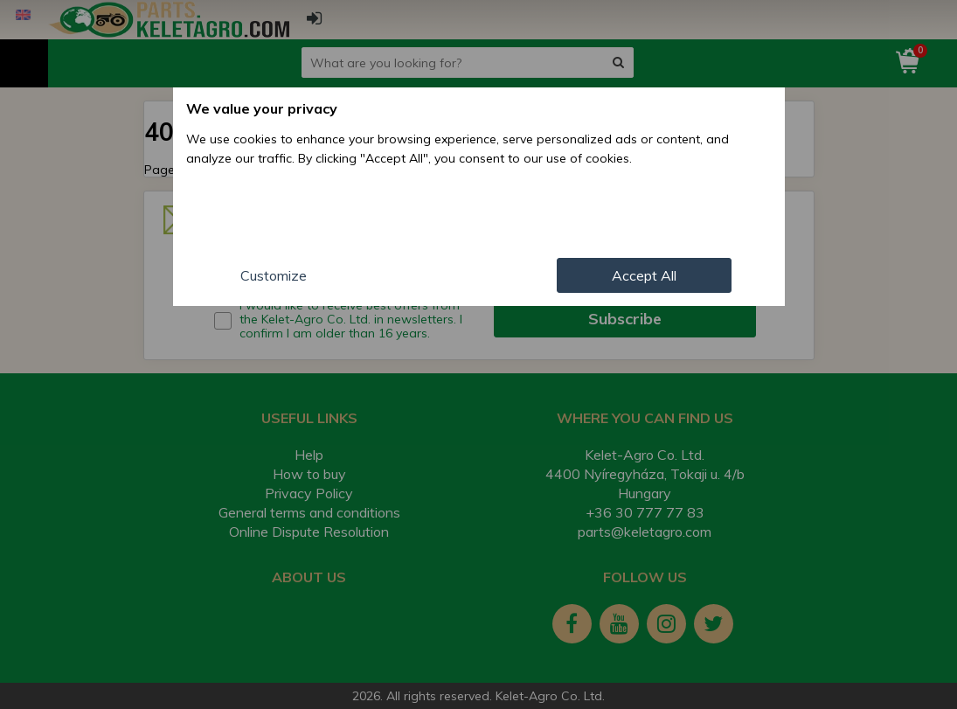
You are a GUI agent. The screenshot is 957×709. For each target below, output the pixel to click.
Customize (273, 275)
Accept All (644, 275)
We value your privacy (261, 108)
